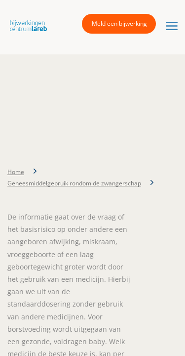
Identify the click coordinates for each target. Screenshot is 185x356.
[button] (26, 25)
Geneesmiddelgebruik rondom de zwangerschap (74, 183)
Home (15, 172)
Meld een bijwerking (119, 23)
